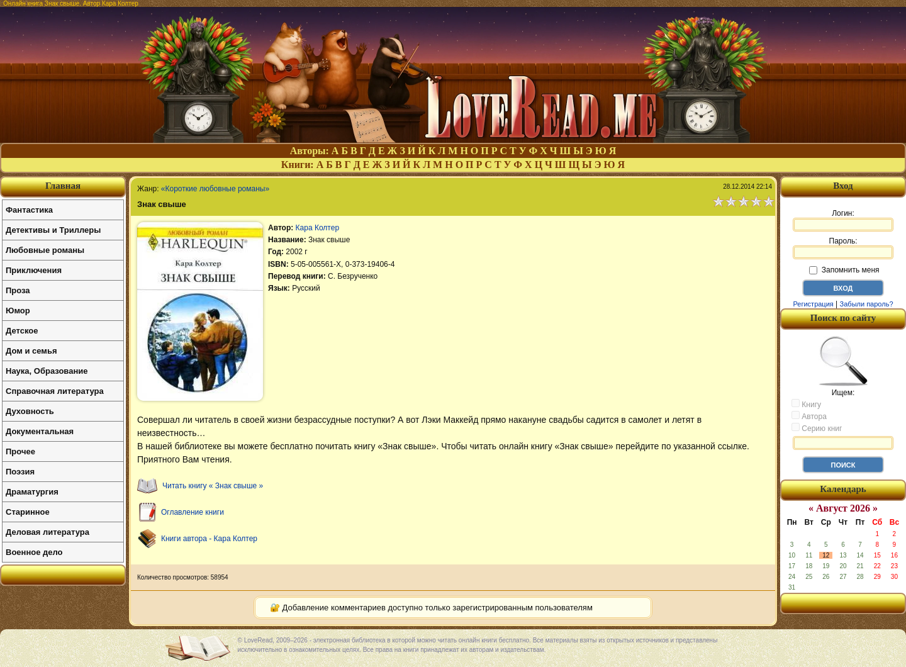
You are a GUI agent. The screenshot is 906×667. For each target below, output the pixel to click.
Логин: (843, 220)
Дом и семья (31, 351)
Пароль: (843, 248)
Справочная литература (55, 391)
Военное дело (34, 552)
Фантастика (29, 210)
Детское (22, 330)
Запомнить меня (844, 270)
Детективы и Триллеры (53, 230)
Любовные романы (45, 250)
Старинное (28, 512)
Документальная (40, 431)
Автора (809, 416)
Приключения (34, 270)
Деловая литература (47, 532)
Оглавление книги (192, 512)
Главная (63, 186)
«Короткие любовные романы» (215, 188)
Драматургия (32, 491)
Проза (18, 290)
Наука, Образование (46, 371)
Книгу (806, 404)
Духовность (30, 411)
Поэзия (20, 471)
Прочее (20, 451)
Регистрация (813, 304)
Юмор (18, 310)
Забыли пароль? (866, 304)
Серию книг (816, 428)
